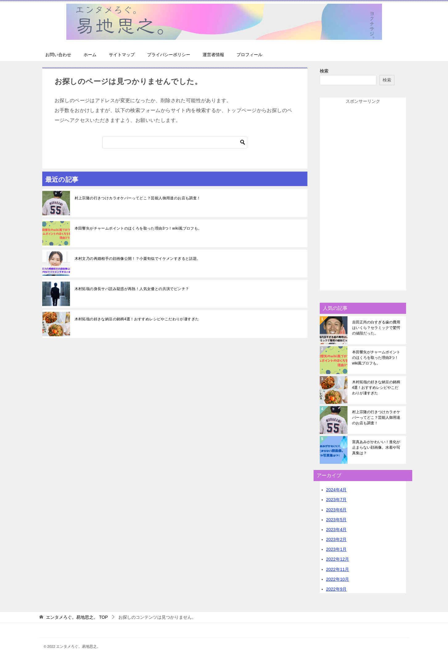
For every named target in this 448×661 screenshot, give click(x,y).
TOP (77, 617)
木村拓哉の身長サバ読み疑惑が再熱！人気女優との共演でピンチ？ (132, 289)
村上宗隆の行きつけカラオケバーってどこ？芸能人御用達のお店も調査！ (138, 198)
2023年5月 (336, 519)
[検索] (174, 142)
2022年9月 (336, 589)
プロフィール (249, 54)
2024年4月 (336, 489)
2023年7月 (336, 499)
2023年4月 (336, 529)
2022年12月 (337, 559)
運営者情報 (213, 54)
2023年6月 (336, 509)
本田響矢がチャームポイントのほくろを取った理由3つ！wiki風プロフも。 (138, 228)
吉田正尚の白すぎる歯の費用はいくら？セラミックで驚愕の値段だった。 (376, 327)
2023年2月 (336, 539)
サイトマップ (122, 54)
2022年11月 (337, 569)
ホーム (90, 54)
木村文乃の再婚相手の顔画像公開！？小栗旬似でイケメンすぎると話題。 (138, 258)
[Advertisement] (363, 197)
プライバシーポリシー (168, 54)
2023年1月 (336, 549)
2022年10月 (337, 579)
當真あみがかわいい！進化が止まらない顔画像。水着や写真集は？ (376, 447)
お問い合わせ (58, 54)
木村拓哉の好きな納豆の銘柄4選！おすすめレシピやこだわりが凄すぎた (137, 319)
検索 (324, 71)
